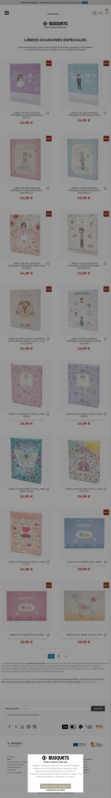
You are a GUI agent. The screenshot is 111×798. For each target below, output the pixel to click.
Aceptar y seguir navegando (55, 786)
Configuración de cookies (55, 790)
